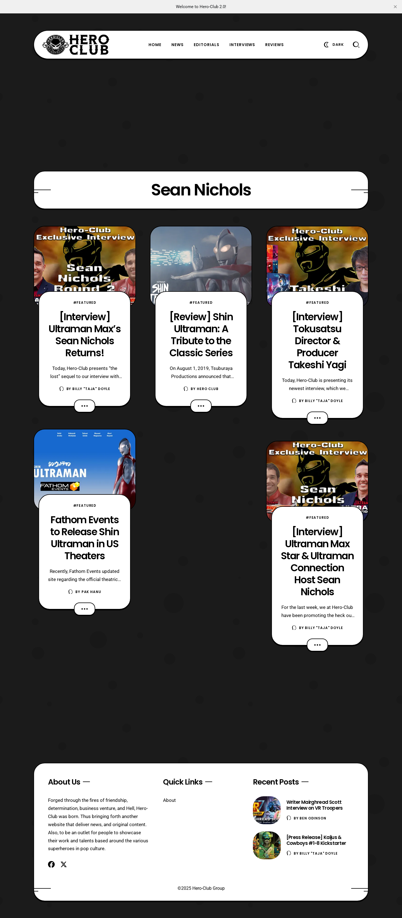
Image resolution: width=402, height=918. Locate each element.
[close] (395, 6)
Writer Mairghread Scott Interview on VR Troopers (314, 805)
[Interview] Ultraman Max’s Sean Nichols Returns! (85, 335)
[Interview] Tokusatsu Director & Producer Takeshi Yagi (317, 341)
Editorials (206, 44)
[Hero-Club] (75, 45)
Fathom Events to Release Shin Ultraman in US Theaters (84, 538)
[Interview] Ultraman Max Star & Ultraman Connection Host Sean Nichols (317, 562)
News (177, 44)
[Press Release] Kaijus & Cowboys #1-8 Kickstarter (316, 840)
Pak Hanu (91, 591)
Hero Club (208, 388)
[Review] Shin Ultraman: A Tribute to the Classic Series (201, 335)
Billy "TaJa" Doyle (91, 388)
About (169, 800)
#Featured (85, 302)
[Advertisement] (201, 115)
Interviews (242, 44)
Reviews (274, 44)
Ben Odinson (313, 818)
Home (155, 44)
